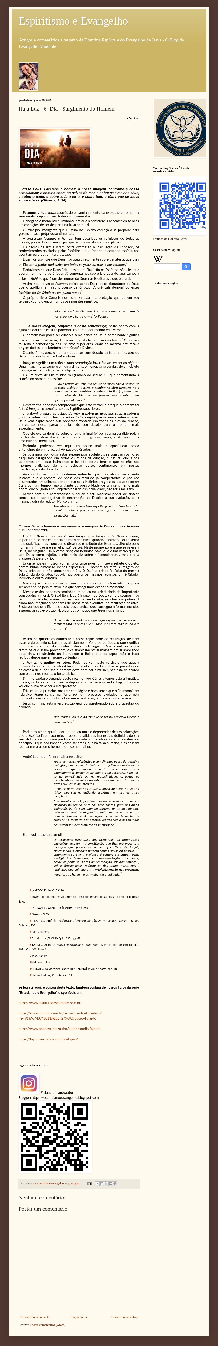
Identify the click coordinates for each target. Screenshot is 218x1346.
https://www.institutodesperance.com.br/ (50, 1003)
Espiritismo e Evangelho (73, 21)
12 (31, 975)
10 (31, 962)
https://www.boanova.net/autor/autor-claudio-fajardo (59, 1029)
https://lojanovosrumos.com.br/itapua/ (48, 1039)
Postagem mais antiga (124, 1317)
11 (31, 969)
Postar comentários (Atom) (47, 1325)
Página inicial (80, 1317)
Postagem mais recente (34, 1317)
